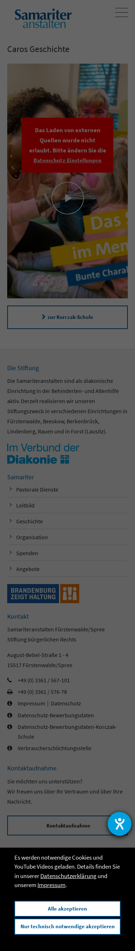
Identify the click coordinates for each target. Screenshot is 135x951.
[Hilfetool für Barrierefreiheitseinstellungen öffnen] (119, 824)
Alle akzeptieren (67, 908)
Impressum (51, 885)
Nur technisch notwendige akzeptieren (68, 926)
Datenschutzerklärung (68, 876)
